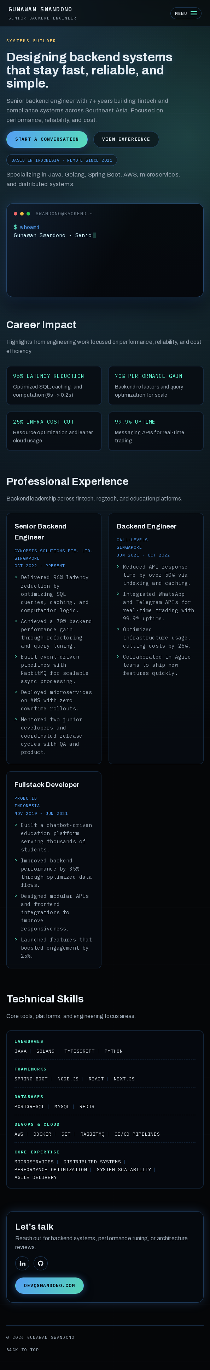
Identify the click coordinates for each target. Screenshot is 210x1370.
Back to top (22, 1349)
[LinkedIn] (22, 1263)
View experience (126, 139)
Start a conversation (47, 139)
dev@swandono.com (49, 1285)
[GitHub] (41, 1263)
